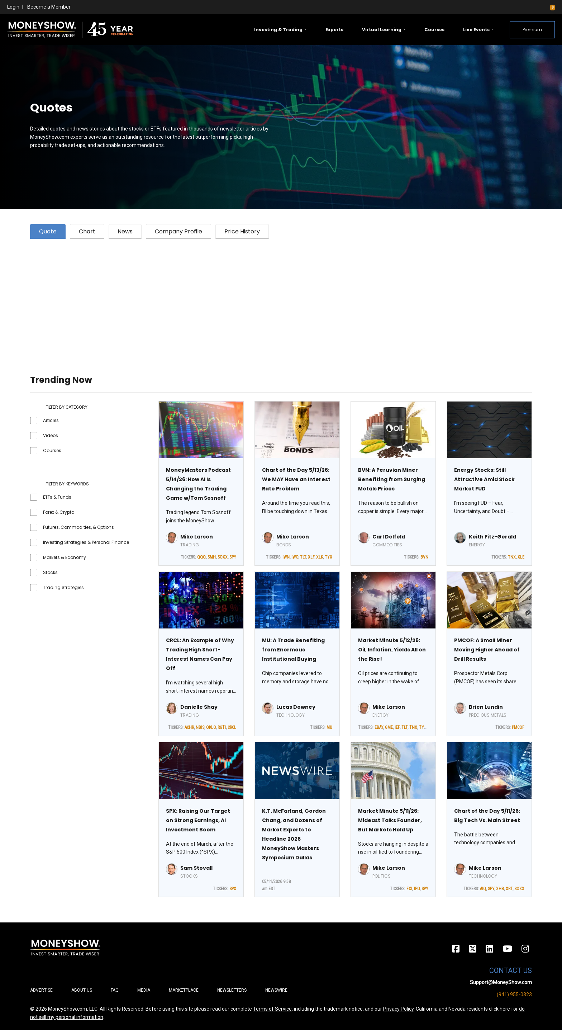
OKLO (211, 727)
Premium (532, 30)
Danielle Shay (199, 707)
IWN (286, 557)
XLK (319, 557)
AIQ (483, 888)
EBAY (379, 727)
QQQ (201, 557)
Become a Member (49, 7)
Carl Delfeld (388, 536)
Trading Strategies (63, 587)
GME (389, 727)
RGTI (222, 727)
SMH (212, 557)
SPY (232, 557)
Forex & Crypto (58, 512)
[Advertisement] (245, 298)
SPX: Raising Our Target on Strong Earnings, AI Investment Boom (198, 820)
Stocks (50, 572)
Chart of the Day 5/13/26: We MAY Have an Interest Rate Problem (296, 479)
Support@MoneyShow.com (501, 982)
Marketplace (184, 990)
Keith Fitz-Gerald (492, 536)
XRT (509, 888)
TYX (328, 557)
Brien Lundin (486, 707)
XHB (500, 888)
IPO (417, 888)
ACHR (189, 727)
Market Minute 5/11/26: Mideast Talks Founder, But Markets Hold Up (390, 820)
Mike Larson (196, 536)
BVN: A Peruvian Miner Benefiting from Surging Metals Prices (391, 479)
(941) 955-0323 (514, 994)
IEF (397, 727)
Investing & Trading (279, 30)
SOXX (223, 557)
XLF (311, 557)
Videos (50, 435)
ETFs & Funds (57, 497)
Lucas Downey (295, 707)
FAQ (115, 990)
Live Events (477, 30)
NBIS (200, 727)
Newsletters (232, 990)
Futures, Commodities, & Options (78, 527)
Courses (434, 30)
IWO (294, 557)
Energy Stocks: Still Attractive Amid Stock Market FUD (484, 479)
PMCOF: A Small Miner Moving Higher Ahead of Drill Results (487, 650)
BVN (424, 557)
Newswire (276, 990)
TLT (303, 557)
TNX (512, 557)
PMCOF (518, 727)
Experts (334, 30)
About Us (81, 990)
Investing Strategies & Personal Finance (86, 542)
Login (13, 7)
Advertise (41, 990)
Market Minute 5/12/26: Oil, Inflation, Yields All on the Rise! (392, 650)
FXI (409, 888)
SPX (232, 888)
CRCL (232, 727)
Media (143, 990)
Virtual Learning (382, 30)
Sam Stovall (196, 868)
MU (329, 727)
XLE (521, 557)
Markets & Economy (64, 557)
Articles (51, 420)
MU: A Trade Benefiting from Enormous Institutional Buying (293, 650)
